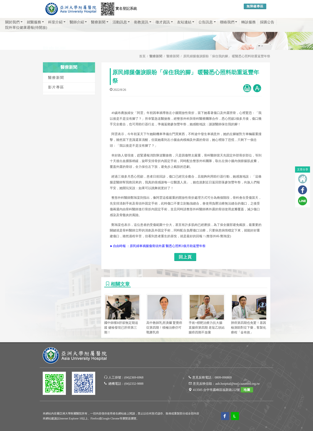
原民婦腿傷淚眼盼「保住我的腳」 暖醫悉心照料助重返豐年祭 (226, 56)
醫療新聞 (99, 22)
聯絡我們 (228, 22)
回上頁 (185, 257)
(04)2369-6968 (134, 377)
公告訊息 (207, 22)
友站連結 (185, 22)
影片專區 (56, 87)
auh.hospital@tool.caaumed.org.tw (237, 383)
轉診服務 (248, 22)
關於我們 (14, 22)
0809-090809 (223, 377)
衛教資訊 (142, 22)
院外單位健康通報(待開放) (26, 28)
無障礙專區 (255, 6)
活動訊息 (121, 22)
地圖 (247, 389)
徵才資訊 (164, 22)
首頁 (142, 56)
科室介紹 (56, 22)
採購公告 (267, 22)
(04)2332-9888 (134, 383)
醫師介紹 (78, 22)
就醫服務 (35, 22)
